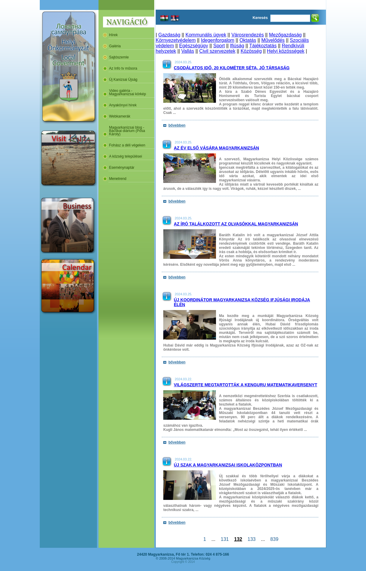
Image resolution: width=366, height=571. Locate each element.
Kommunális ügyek (206, 34)
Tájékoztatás (263, 45)
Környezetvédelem (176, 40)
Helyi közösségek (286, 51)
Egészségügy (193, 45)
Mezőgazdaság (285, 34)
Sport (219, 45)
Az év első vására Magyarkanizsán (216, 148)
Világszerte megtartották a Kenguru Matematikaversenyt (245, 384)
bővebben (177, 125)
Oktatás (247, 40)
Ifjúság (237, 45)
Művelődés (272, 40)
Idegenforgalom (217, 40)
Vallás (187, 51)
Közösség (251, 51)
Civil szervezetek (217, 51)
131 (224, 539)
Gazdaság (169, 34)
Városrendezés (247, 34)
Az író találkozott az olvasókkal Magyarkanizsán (236, 223)
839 (274, 539)
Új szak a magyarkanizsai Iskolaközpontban (228, 465)
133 (251, 539)
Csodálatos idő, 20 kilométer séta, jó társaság (231, 67)
